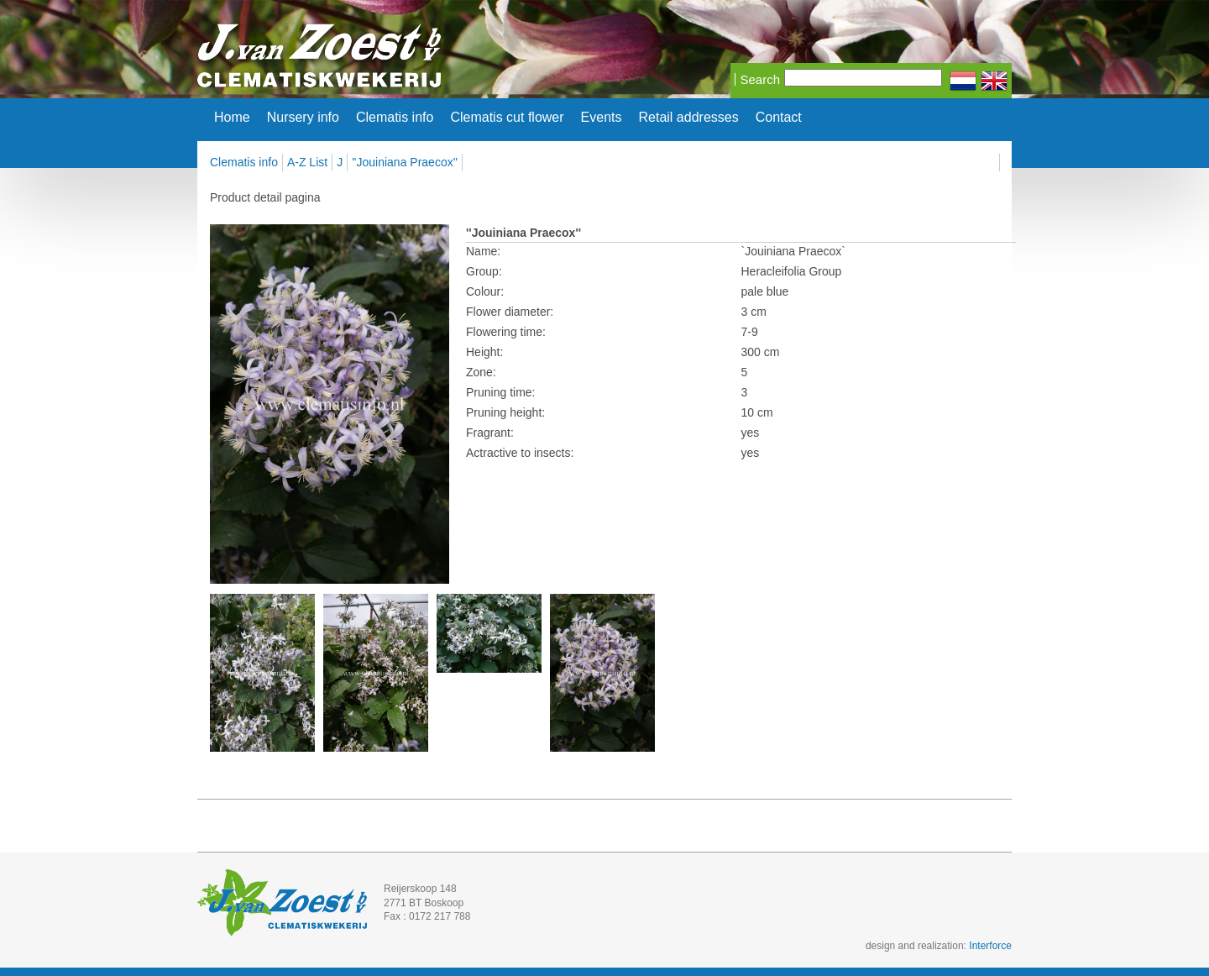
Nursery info (303, 117)
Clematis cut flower (506, 117)
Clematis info (394, 117)
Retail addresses (689, 117)
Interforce (990, 946)
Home (232, 117)
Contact (779, 117)
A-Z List (307, 162)
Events (601, 117)
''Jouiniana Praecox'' (405, 162)
